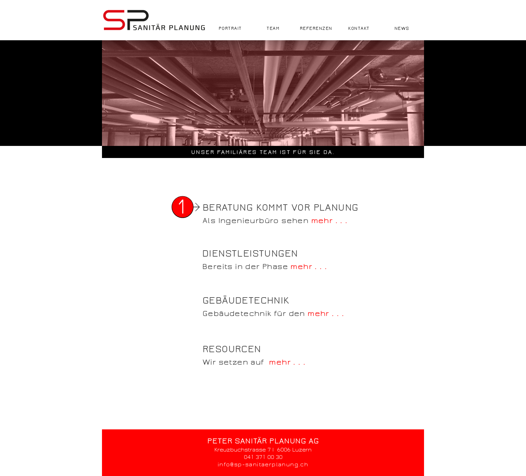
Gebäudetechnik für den (255, 314)
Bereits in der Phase (246, 267)
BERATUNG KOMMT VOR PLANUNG (280, 208)
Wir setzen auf (236, 362)
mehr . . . (329, 221)
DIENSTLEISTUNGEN (250, 254)
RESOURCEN (232, 349)
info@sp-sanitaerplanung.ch (263, 464)
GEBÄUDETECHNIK (246, 301)
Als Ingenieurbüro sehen (257, 221)
